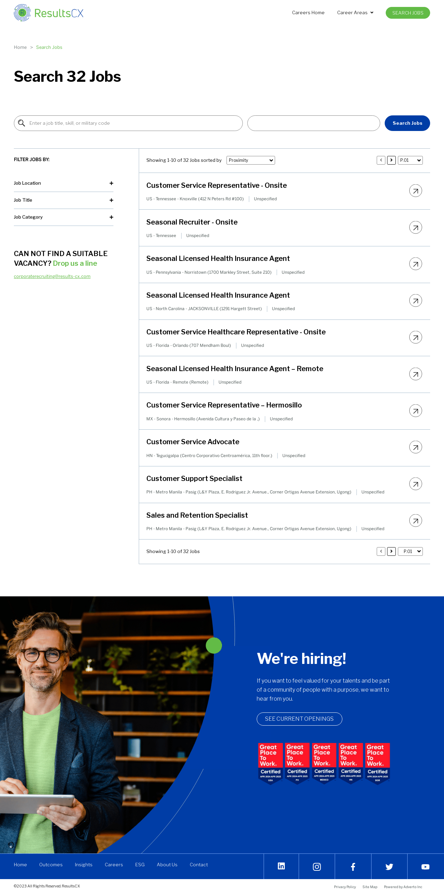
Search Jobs (408, 13)
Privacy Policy (345, 887)
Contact (199, 864)
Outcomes (51, 864)
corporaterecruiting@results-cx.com (52, 276)
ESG (140, 864)
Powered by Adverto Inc (403, 887)
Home (20, 47)
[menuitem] (308, 12)
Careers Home (308, 12)
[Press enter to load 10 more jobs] (391, 160)
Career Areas (355, 12)
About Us (167, 864)
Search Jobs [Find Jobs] (407, 123)
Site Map (369, 887)
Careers (114, 864)
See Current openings (303, 719)
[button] (314, 123)
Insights (84, 864)
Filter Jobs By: (32, 159)
